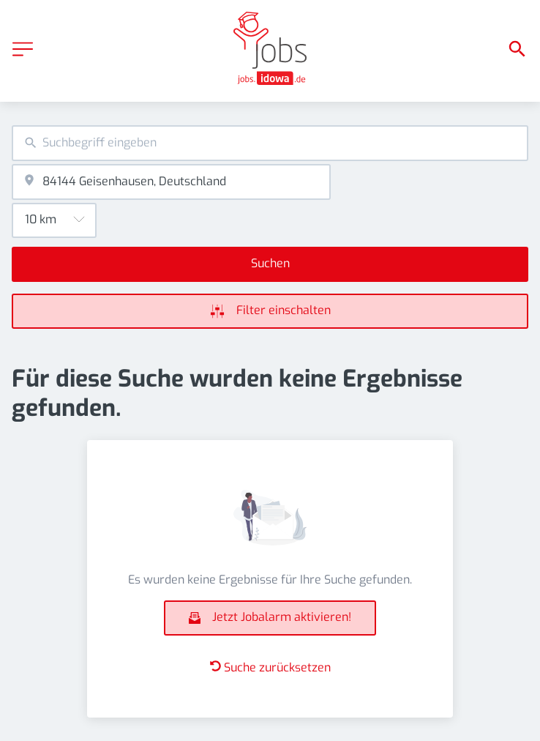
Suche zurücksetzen (270, 667)
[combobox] (270, 143)
